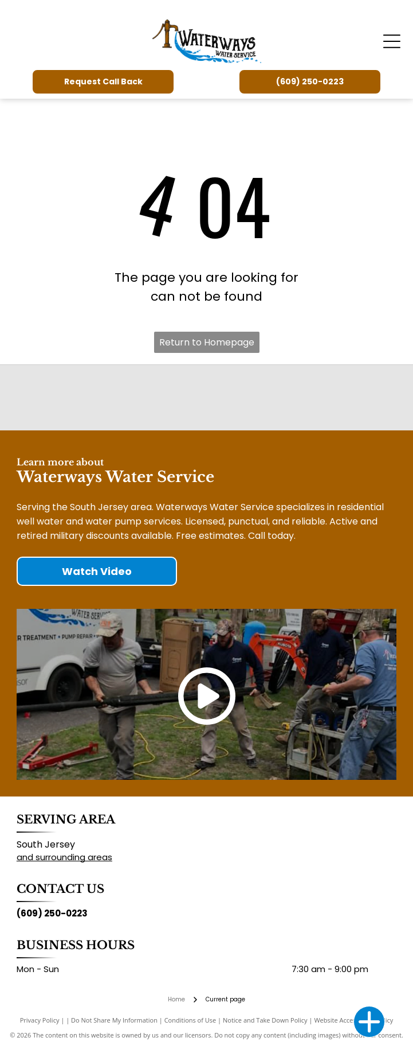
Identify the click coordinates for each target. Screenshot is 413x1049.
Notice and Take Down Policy (265, 1020)
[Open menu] (391, 41)
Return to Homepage (206, 342)
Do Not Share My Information (114, 1020)
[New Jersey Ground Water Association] (270, 398)
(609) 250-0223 (52, 913)
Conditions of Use (190, 1020)
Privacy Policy (40, 1020)
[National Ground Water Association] (143, 398)
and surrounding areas (64, 857)
